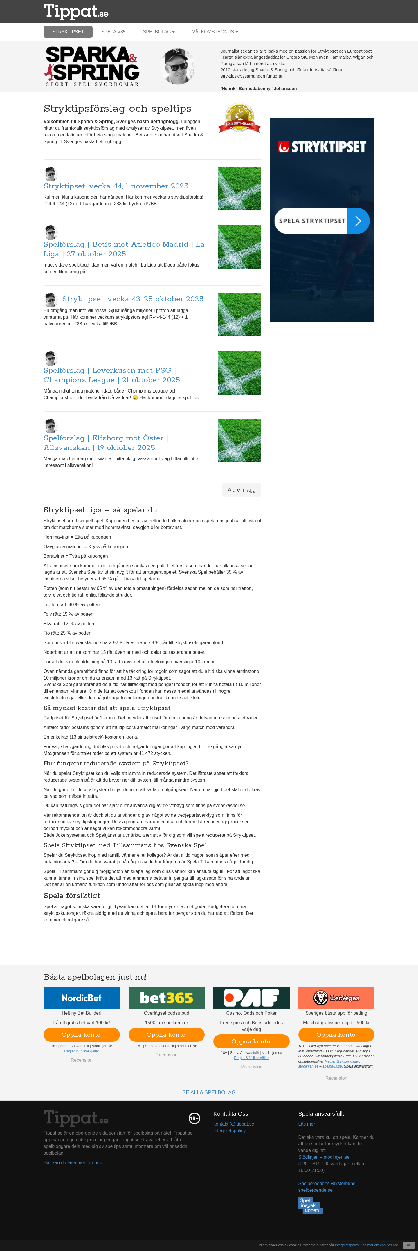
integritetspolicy (347, 1245)
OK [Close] (409, 1245)
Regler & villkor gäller (342, 1061)
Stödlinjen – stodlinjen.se (324, 1157)
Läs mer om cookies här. (380, 1245)
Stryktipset (68, 31)
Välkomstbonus (215, 31)
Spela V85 (113, 31)
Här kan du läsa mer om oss (73, 1162)
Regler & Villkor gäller (81, 1051)
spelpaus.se (332, 1066)
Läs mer (306, 1124)
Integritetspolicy (229, 1130)
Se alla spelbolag (209, 1092)
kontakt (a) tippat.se (233, 1124)
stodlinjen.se (308, 1066)
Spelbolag (159, 31)
